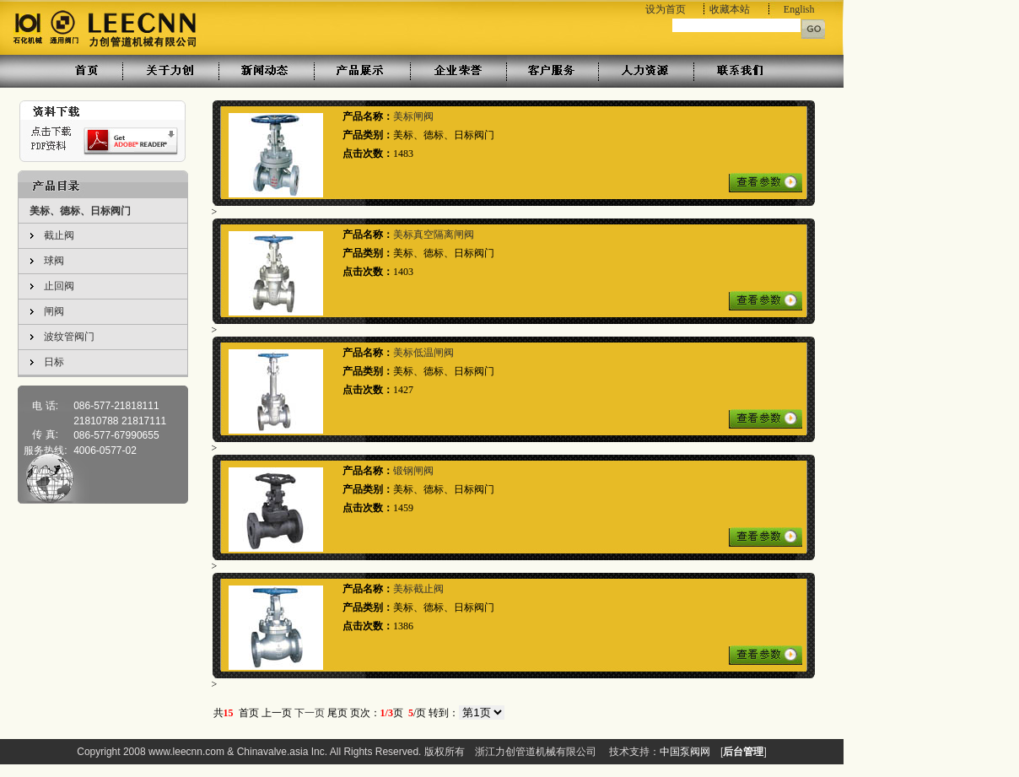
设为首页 (665, 9)
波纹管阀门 (69, 337)
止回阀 (59, 286)
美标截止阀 (418, 589)
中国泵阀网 (685, 752)
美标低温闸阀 (423, 353)
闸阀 (54, 311)
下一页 (309, 713)
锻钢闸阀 (413, 471)
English (799, 9)
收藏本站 (729, 9)
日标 (54, 362)
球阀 (54, 261)
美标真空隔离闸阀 (433, 234)
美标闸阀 (413, 116)
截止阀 (59, 235)
